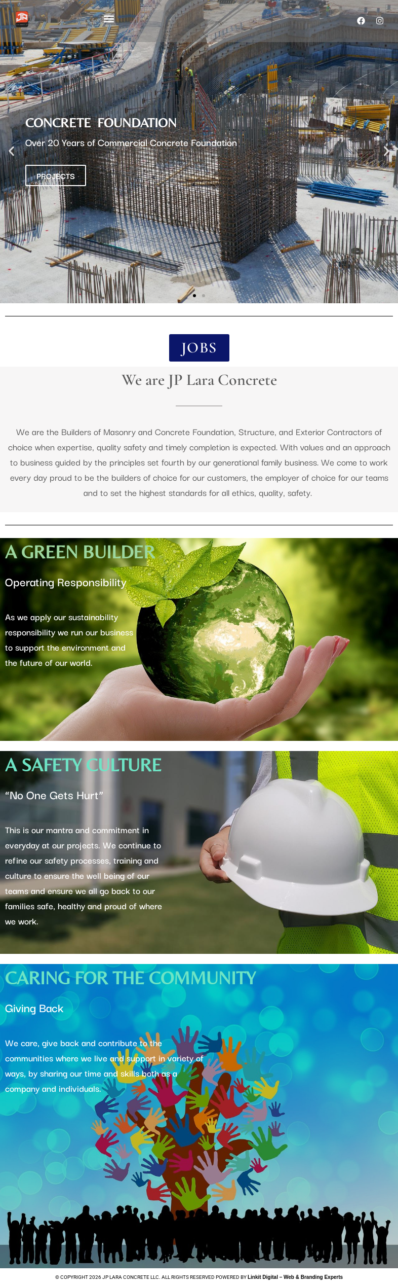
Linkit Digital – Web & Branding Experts (295, 1277)
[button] (108, 18)
